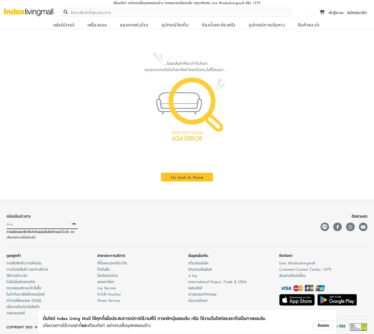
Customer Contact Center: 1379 (305, 269)
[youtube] (363, 227)
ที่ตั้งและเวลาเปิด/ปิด (112, 263)
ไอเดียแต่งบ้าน (107, 275)
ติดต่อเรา (286, 255)
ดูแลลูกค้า (13, 255)
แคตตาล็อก (105, 281)
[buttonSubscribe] (74, 224)
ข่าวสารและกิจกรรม (202, 294)
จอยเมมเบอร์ (15, 313)
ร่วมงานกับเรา (198, 300)
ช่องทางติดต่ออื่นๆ (292, 275)
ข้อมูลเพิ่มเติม (198, 255)
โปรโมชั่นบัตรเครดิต (20, 281)
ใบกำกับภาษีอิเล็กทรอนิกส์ (25, 294)
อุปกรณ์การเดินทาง (267, 24)
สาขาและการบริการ (111, 255)
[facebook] (337, 227)
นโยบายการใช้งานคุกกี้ (62, 325)
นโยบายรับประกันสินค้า (23, 306)
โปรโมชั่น (103, 269)
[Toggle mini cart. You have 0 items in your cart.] (322, 12)
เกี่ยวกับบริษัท (198, 263)
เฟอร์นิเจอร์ (63, 24)
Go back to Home (187, 177)
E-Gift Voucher (109, 294)
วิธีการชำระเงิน (16, 275)
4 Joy (192, 275)
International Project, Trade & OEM (217, 281)
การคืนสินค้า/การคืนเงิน (23, 263)
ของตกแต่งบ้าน (134, 24)
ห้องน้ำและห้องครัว (219, 24)
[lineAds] (324, 227)
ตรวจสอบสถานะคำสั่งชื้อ (23, 288)
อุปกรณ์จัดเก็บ (175, 24)
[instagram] (350, 227)
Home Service (108, 300)
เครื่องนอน (97, 24)
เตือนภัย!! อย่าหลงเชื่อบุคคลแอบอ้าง (119, 325)
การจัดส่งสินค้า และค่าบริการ (27, 269)
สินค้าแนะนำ (309, 24)
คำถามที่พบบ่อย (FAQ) (23, 300)
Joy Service (106, 288)
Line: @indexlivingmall (297, 263)
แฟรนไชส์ (195, 288)
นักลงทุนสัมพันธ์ (200, 269)
